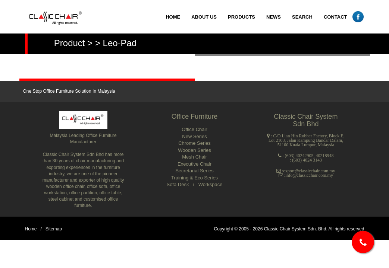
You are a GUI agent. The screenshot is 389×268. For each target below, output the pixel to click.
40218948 (325, 155)
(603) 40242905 (299, 155)
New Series (194, 136)
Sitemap (54, 229)
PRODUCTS (241, 17)
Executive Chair (194, 164)
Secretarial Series (194, 170)
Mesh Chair (194, 157)
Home (31, 229)
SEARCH (302, 17)
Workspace (210, 184)
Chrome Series (194, 143)
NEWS (273, 17)
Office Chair (194, 129)
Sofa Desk (178, 184)
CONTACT (335, 17)
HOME (173, 17)
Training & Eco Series (194, 178)
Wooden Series (194, 150)
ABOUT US (204, 17)
